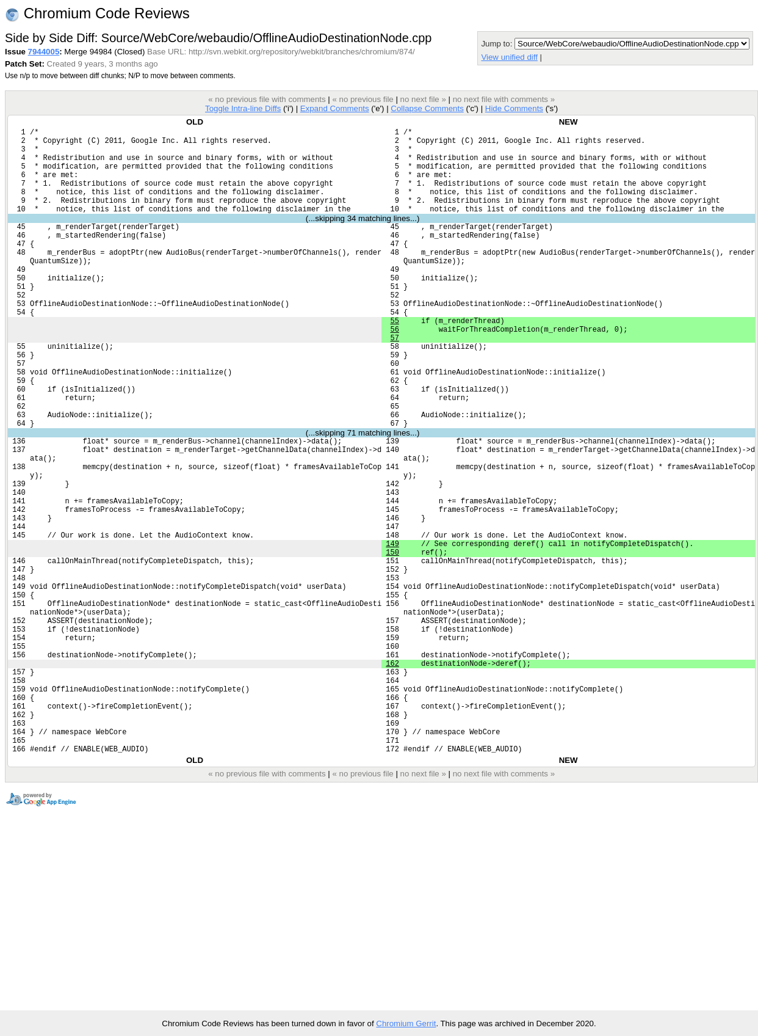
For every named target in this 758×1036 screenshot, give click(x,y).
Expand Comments (334, 108)
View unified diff (509, 57)
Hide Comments (514, 108)
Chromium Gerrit (406, 1023)
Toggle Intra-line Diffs (243, 108)
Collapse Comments (427, 108)
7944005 (44, 51)
